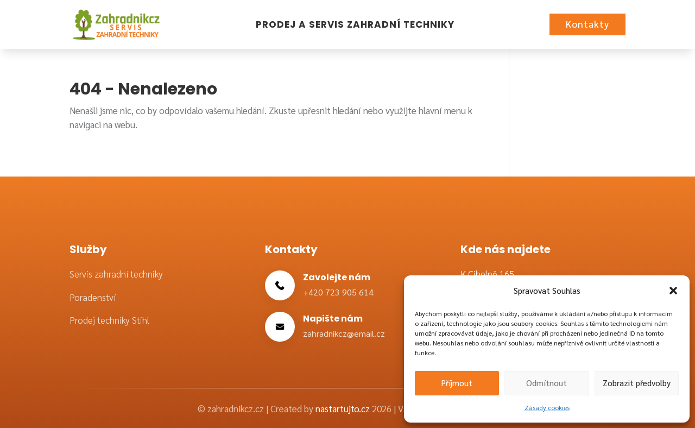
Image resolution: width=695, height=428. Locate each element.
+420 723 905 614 (338, 292)
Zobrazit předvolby (637, 382)
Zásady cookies (547, 407)
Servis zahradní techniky (116, 274)
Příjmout (456, 382)
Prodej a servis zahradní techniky (355, 24)
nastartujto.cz (343, 408)
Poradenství (93, 297)
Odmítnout (546, 382)
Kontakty (587, 24)
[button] (673, 290)
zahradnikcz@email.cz (344, 333)
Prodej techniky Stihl (109, 320)
